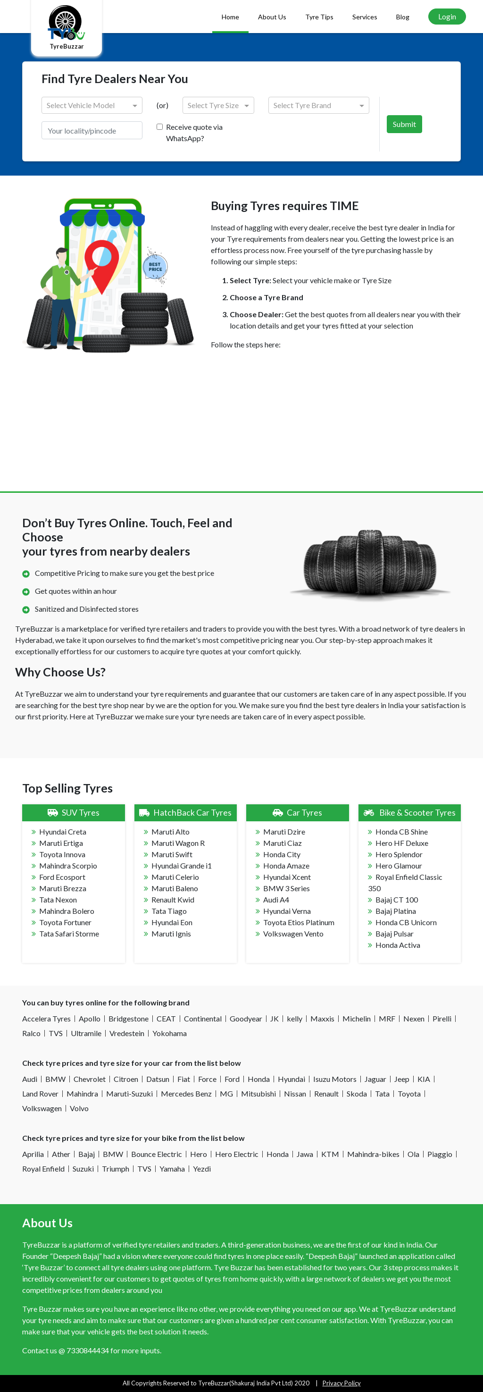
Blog (402, 17)
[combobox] (83, 106)
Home (230, 17)
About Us (272, 17)
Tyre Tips (319, 17)
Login (447, 16)
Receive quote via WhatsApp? (194, 132)
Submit (404, 123)
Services (364, 17)
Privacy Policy (342, 1383)
